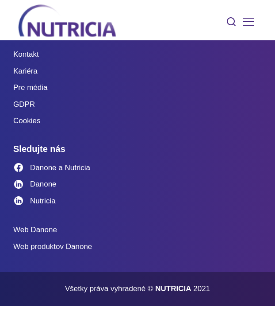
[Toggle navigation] (248, 21)
